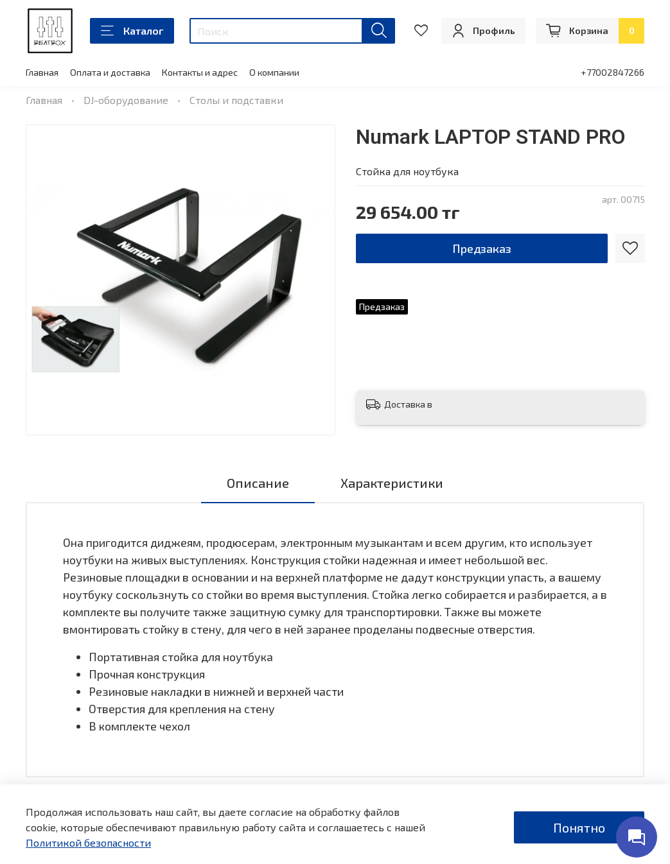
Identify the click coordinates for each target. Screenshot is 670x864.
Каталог (132, 30)
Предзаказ (481, 248)
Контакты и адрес (200, 72)
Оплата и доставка (110, 72)
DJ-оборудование (126, 100)
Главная (42, 72)
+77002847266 (612, 72)
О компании (274, 72)
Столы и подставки (236, 100)
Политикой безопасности (88, 842)
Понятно (579, 827)
